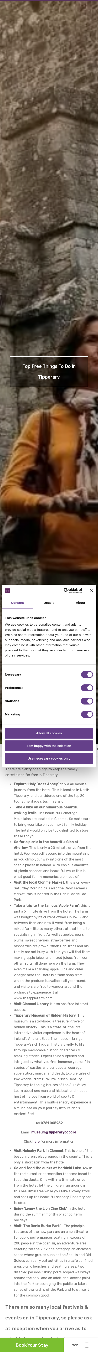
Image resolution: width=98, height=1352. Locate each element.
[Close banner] (91, 590)
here (36, 1141)
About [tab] (80, 602)
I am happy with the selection (49, 746)
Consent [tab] (17, 602)
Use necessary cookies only (49, 758)
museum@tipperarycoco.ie (53, 1132)
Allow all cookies (49, 733)
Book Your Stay (32, 1345)
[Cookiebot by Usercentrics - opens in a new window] (63, 591)
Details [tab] (49, 602)
